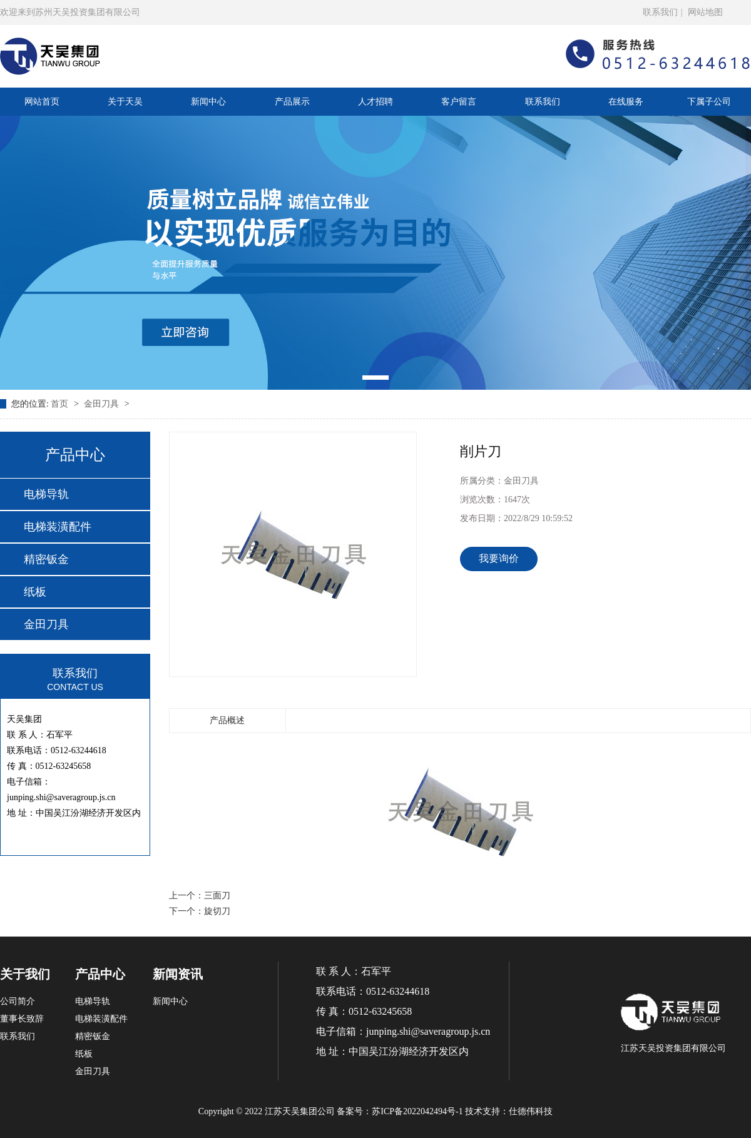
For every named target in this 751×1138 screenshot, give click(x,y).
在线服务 (625, 101)
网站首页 (41, 101)
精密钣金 (46, 559)
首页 (61, 404)
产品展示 (292, 101)
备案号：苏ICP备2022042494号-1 (399, 1111)
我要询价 (499, 558)
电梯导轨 (46, 494)
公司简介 (17, 1001)
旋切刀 (217, 911)
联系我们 (660, 12)
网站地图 (705, 12)
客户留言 (458, 101)
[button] (375, 377)
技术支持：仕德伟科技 (509, 1111)
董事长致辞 (22, 1019)
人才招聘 (375, 101)
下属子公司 (709, 101)
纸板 (35, 592)
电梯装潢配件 (57, 527)
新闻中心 (208, 101)
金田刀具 (102, 404)
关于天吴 (125, 101)
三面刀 (217, 895)
